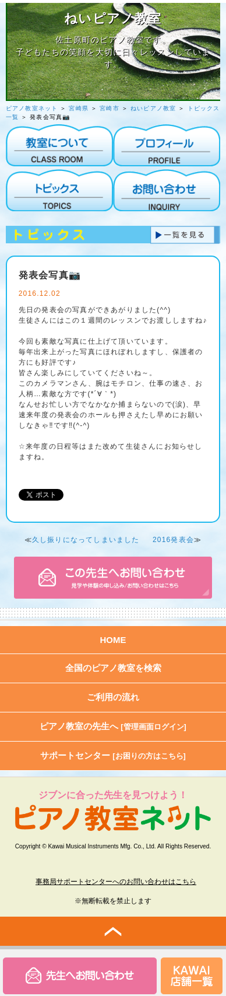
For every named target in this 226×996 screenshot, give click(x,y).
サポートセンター (113, 755)
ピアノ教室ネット (32, 108)
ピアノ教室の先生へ (113, 726)
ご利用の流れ (113, 697)
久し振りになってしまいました (86, 540)
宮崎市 (109, 108)
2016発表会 (173, 540)
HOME (113, 640)
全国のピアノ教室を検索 (113, 668)
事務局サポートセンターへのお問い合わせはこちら (116, 881)
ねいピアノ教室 (153, 108)
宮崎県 (79, 108)
